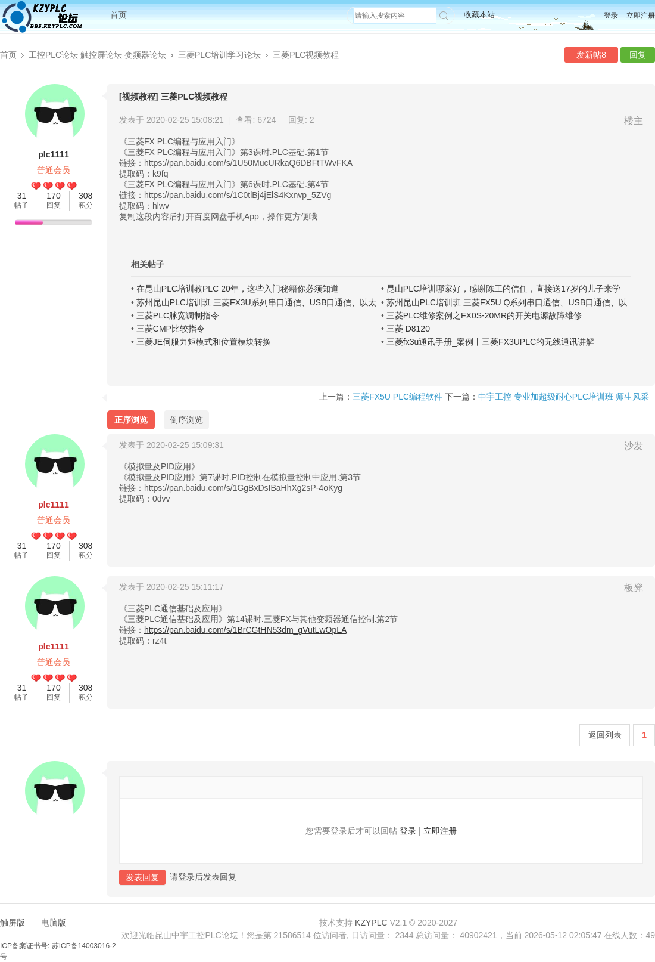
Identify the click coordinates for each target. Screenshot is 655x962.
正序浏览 (131, 420)
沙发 (633, 446)
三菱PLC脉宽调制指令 (177, 315)
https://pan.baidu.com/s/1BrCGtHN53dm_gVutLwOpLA (245, 630)
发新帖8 (591, 55)
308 (85, 195)
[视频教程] (138, 96)
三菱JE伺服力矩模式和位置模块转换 (203, 342)
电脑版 (53, 922)
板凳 (633, 588)
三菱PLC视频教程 (306, 55)
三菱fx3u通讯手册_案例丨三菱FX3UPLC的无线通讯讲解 (490, 342)
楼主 (633, 121)
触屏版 (12, 922)
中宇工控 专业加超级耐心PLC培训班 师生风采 (563, 396)
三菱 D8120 (408, 328)
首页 (118, 15)
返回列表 (605, 735)
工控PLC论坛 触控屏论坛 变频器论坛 (97, 55)
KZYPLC (371, 922)
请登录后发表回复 (203, 876)
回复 (637, 55)
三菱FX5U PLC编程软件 (397, 396)
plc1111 (53, 154)
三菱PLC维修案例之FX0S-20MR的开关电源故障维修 (484, 315)
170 (53, 195)
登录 (611, 15)
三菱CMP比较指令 (170, 328)
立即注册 (640, 15)
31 (22, 195)
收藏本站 (479, 14)
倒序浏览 (186, 420)
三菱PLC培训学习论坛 (219, 55)
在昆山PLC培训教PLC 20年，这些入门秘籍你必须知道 (237, 288)
